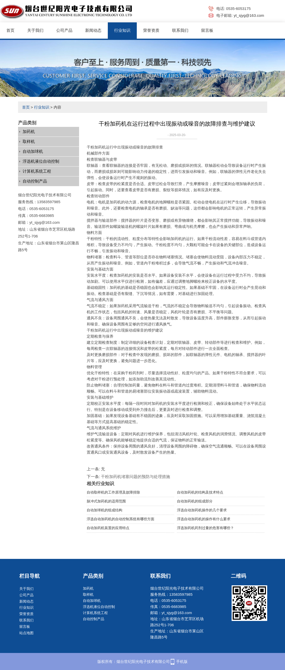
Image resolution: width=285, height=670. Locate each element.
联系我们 (180, 30)
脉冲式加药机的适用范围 (106, 501)
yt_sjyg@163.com (249, 15)
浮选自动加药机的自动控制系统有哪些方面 (120, 519)
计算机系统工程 (37, 171)
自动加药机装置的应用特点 (108, 528)
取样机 (29, 141)
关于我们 (35, 30)
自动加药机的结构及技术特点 (200, 492)
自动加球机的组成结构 (104, 510)
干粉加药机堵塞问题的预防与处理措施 (135, 476)
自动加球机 (33, 151)
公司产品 (64, 30)
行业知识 (122, 30)
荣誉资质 (151, 30)
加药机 (29, 131)
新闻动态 (93, 30)
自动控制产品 (35, 181)
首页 (10, 30)
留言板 (207, 30)
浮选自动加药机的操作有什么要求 (203, 519)
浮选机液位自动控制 (41, 161)
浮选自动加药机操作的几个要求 (202, 510)
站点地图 (26, 633)
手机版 (182, 661)
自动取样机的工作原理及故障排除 (113, 492)
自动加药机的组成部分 (195, 501)
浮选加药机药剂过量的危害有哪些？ (205, 528)
